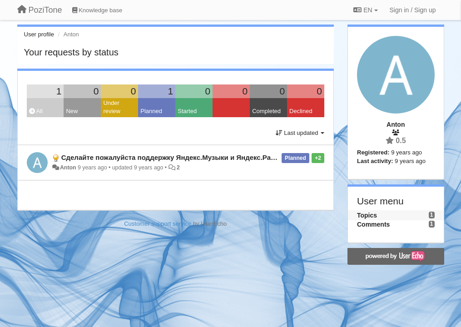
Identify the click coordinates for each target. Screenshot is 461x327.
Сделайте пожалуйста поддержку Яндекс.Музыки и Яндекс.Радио (172, 157)
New (72, 111)
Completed (266, 111)
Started (187, 111)
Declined (300, 111)
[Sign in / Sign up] (413, 10)
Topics (367, 215)
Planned (151, 111)
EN (365, 10)
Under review (111, 107)
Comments (373, 224)
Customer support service (157, 223)
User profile (39, 34)
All (36, 111)
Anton (68, 167)
